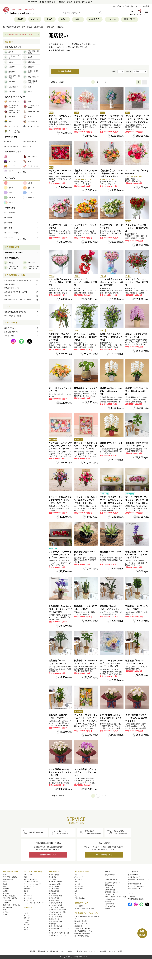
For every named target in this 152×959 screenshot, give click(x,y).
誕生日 (20, 19)
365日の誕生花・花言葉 (12, 316)
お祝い (5, 910)
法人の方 (112, 19)
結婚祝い (6, 891)
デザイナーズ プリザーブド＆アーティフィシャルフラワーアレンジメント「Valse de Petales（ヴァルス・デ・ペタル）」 (86, 122)
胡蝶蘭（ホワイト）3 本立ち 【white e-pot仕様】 (111, 391)
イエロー (27, 915)
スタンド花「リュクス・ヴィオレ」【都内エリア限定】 (111, 337)
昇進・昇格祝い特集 (55, 926)
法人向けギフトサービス (15, 252)
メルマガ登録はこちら (103, 855)
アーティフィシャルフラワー (33, 884)
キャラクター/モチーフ (31, 879)
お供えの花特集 (54, 898)
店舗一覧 (129, 19)
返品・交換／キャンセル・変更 (115, 897)
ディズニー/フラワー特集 (57, 912)
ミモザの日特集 (54, 888)
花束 (25, 877)
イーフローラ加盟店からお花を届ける (21, 280)
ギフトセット (28, 898)
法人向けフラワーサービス (58, 935)
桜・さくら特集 (54, 886)
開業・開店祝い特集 (55, 921)
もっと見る (21, 172)
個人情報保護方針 (52, 951)
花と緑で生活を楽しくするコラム (16, 312)
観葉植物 (27, 888)
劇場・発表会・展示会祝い (11, 905)
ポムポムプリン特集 (55, 916)
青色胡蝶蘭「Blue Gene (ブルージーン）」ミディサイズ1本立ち (137, 555)
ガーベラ (77, 884)
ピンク (26, 913)
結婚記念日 (94, 19)
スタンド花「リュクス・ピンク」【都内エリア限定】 (60, 282)
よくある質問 (144, 6)
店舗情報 (78, 926)
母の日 (50, 19)
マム (75, 882)
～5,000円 (7, 141)
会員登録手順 (109, 904)
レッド (26, 911)
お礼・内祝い (7, 907)
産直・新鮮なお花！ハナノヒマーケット (21, 300)
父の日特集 (52, 879)
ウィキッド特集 (54, 874)
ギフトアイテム (29, 900)
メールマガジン (110, 906)
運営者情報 (41, 951)
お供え (78, 19)
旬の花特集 (52, 893)
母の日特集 (52, 877)
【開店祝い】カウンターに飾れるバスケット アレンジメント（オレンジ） (111, 173)
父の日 (5, 882)
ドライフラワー (29, 886)
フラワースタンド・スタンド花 (34, 903)
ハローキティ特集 (55, 914)
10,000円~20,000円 (11, 146)
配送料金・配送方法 (112, 892)
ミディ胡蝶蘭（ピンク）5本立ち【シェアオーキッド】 (85, 772)
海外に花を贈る (21, 284)
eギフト (34, 19)
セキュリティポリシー (67, 951)
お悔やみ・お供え (9, 879)
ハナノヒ (21, 296)
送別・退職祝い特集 (55, 895)
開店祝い (6, 893)
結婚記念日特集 (54, 891)
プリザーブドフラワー (31, 882)
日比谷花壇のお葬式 (82, 936)
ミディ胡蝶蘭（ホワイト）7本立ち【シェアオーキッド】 (136, 718)
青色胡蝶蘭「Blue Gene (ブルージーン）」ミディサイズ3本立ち (60, 609)
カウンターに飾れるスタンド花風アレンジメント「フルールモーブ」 (60, 500)
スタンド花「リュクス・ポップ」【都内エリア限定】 (85, 282)
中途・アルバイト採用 (115, 951)
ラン (75, 893)
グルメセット (28, 895)
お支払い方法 (109, 894)
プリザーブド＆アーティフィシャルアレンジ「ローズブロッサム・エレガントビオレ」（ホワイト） (136, 503)
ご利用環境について (134, 884)
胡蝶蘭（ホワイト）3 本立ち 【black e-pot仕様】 (136, 391)
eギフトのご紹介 (80, 923)
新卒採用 (103, 951)
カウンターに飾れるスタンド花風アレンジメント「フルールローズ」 (85, 500)
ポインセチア (78, 877)
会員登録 (108, 901)
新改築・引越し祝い (9, 895)
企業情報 (33, 951)
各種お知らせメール (112, 899)
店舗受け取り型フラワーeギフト (21, 292)
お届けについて (110, 887)
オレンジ (27, 918)
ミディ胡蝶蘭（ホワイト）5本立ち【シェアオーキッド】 (111, 718)
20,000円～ (27, 146)
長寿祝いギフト (54, 919)
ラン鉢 (26, 891)
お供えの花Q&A (54, 900)
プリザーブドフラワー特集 (58, 910)
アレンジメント (29, 874)
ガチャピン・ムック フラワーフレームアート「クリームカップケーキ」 (86, 446)
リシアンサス (78, 888)
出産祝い (6, 888)
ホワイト (27, 927)
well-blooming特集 (55, 884)
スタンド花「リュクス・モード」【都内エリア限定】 (136, 282)
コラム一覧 (131, 896)
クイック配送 (78, 906)
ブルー (26, 922)
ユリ (75, 895)
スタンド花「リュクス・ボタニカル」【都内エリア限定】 (85, 337)
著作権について (82, 951)
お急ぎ (64, 19)
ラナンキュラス (79, 898)
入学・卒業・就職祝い (10, 877)
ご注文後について (134, 877)
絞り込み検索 (65, 71)
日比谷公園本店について (83, 931)
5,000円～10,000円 (30, 141)
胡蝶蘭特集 (52, 924)
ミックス (27, 929)
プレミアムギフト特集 (56, 907)
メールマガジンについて (136, 886)
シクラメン (78, 879)
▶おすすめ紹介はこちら (59, 50)
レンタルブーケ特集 (55, 905)
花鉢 (25, 893)
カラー (76, 891)
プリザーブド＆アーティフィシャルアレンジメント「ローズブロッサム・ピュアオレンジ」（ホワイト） (111, 503)
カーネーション (79, 886)
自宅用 (5, 914)
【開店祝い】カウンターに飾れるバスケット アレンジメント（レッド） (86, 173)
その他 (107, 908)
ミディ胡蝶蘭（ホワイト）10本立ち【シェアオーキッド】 (60, 772)
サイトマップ (93, 951)
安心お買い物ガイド (130, 6)
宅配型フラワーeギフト (12, 288)
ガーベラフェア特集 (55, 882)
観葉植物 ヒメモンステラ (86, 388)
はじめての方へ (115, 6)
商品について (109, 885)
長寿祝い (6, 903)
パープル (27, 920)
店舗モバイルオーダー (82, 928)
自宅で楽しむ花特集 (55, 903)
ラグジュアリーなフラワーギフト (60, 933)
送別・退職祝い (8, 900)
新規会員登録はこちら (48, 855)
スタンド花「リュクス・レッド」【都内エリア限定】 (136, 228)
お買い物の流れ (110, 890)
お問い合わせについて (135, 888)
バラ (75, 874)
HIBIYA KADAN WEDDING (83, 933)
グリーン (27, 925)
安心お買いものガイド (112, 883)
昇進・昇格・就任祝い (10, 898)
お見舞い (6, 912)
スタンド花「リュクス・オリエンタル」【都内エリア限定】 (60, 337)
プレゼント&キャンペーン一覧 (84, 908)
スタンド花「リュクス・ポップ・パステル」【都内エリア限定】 (111, 282)
